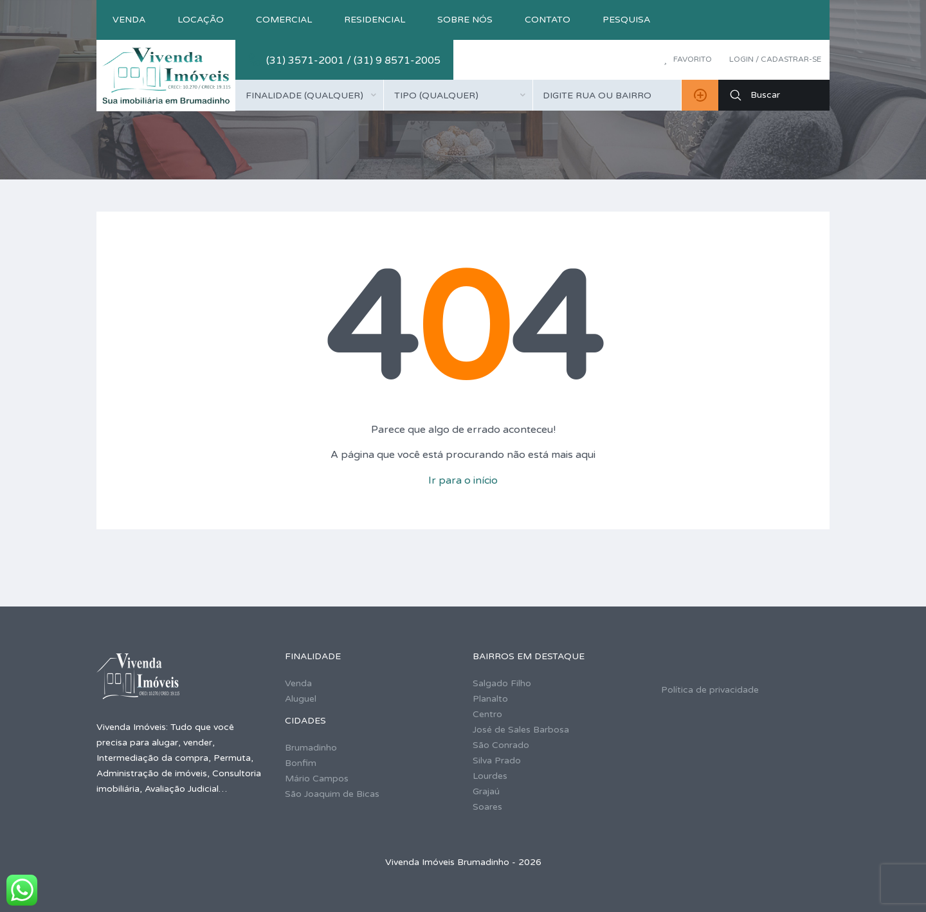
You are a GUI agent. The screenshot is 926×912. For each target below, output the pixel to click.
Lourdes (490, 776)
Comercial (284, 19)
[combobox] (309, 95)
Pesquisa (626, 19)
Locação (200, 19)
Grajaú (486, 791)
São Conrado (501, 745)
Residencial (374, 19)
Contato (547, 19)
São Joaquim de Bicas (332, 794)
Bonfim (300, 763)
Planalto (490, 698)
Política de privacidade (710, 689)
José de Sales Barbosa (521, 729)
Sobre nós (465, 19)
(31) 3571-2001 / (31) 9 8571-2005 (353, 60)
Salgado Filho (502, 683)
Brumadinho (311, 747)
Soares (487, 806)
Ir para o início (463, 480)
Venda (129, 19)
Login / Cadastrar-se (775, 59)
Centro (487, 714)
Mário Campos (317, 778)
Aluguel (300, 698)
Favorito (688, 59)
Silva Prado (497, 760)
